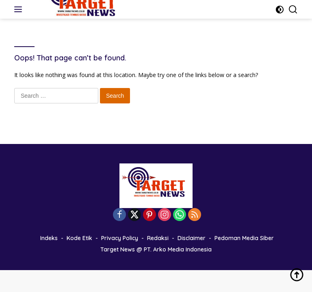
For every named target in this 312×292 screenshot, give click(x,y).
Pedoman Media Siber (244, 238)
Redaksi (158, 238)
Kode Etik (79, 238)
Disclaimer (192, 238)
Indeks (49, 238)
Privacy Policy (119, 238)
